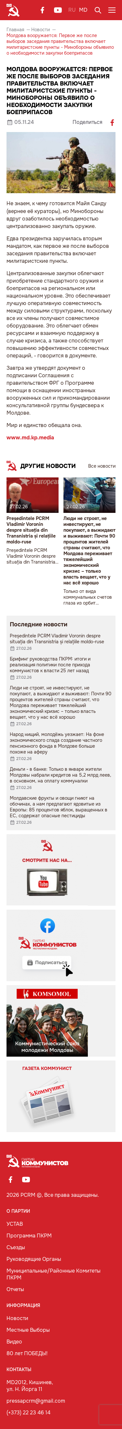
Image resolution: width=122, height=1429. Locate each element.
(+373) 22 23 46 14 (28, 1412)
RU (72, 10)
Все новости (101, 466)
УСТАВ (15, 1224)
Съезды (16, 1247)
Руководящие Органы (34, 1259)
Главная (15, 30)
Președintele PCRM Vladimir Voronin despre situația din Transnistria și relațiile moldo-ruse (31, 530)
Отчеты (15, 1289)
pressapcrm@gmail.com (36, 1400)
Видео (14, 1341)
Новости (40, 30)
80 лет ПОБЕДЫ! (27, 1353)
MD (83, 10)
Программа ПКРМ (29, 1235)
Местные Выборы (28, 1330)
